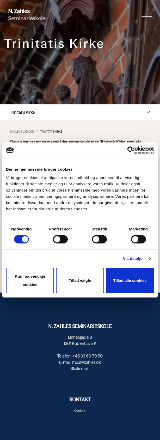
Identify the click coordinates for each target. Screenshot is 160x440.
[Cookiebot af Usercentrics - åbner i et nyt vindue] (131, 150)
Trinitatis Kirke (51, 131)
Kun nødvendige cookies (30, 280)
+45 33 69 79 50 (87, 356)
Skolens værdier (22, 131)
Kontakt (80, 410)
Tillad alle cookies (130, 280)
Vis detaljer (133, 258)
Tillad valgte (80, 280)
